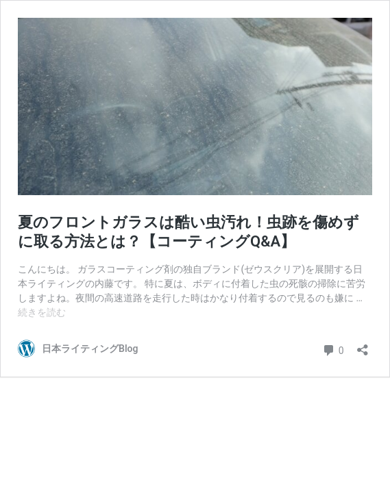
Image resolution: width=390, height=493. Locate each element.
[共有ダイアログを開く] (362, 345)
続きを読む (42, 312)
